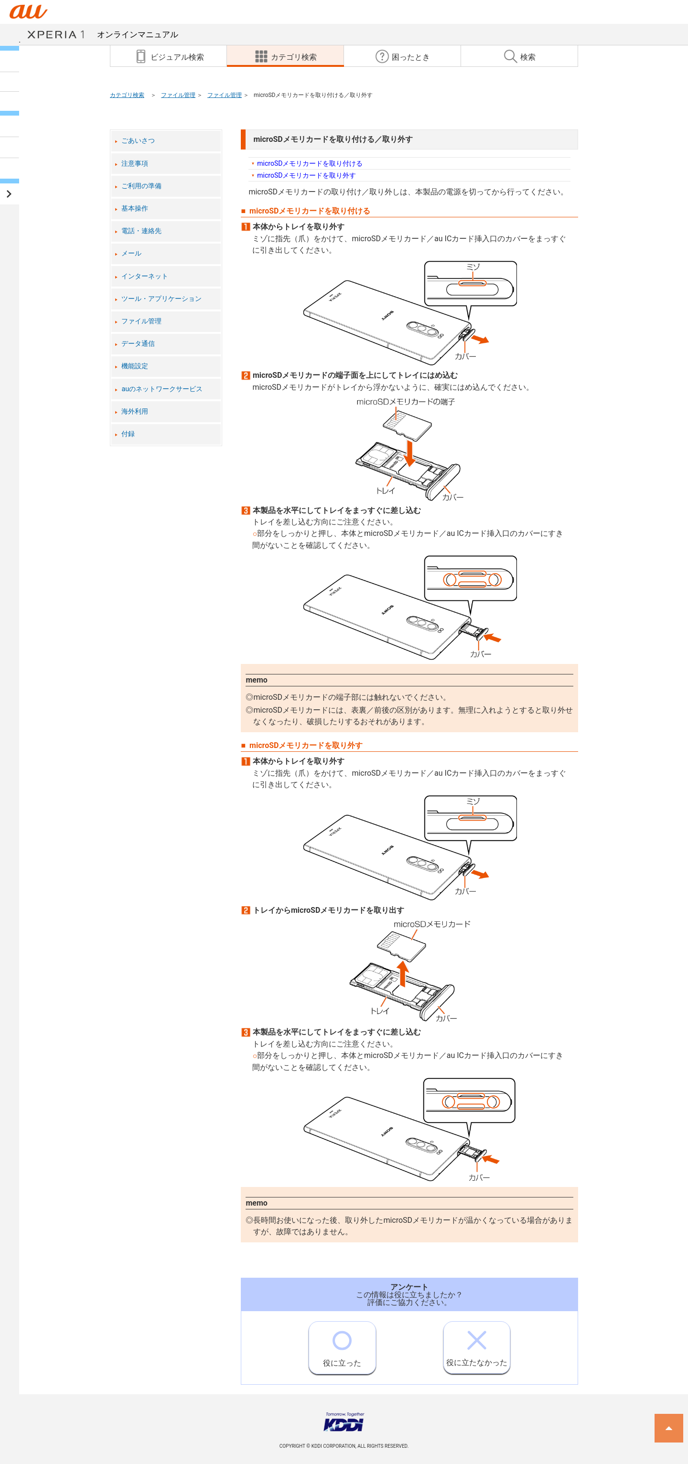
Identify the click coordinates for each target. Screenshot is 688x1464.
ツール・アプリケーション (161, 299)
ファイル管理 (178, 95)
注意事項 (134, 164)
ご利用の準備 (141, 186)
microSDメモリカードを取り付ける (310, 163)
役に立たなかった (476, 1344)
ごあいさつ (138, 141)
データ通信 (138, 344)
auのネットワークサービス (162, 389)
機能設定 (134, 366)
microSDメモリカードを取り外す (306, 175)
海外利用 (134, 411)
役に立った (342, 1345)
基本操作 (134, 208)
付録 (128, 434)
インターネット (144, 276)
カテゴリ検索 (127, 95)
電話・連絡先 (141, 231)
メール (131, 253)
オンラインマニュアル (102, 34)
